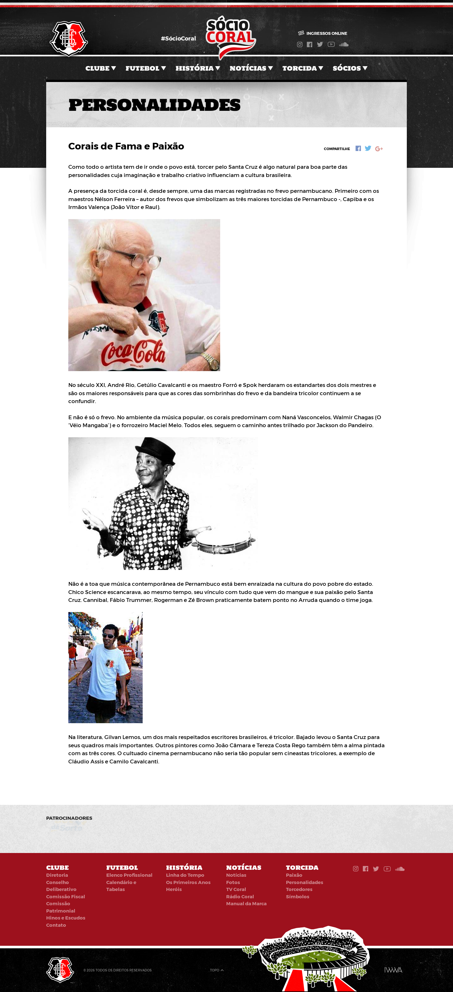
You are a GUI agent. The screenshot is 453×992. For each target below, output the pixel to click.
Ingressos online (322, 33)
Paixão (294, 875)
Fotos (233, 882)
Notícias (248, 68)
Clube (97, 68)
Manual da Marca (246, 903)
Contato (56, 925)
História (195, 68)
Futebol (142, 68)
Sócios (347, 68)
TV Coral (236, 889)
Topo (214, 970)
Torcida (299, 68)
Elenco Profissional (129, 875)
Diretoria (57, 875)
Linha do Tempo (185, 875)
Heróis (174, 889)
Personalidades (304, 882)
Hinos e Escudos (65, 917)
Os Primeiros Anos (188, 882)
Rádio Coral (240, 896)
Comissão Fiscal (65, 896)
